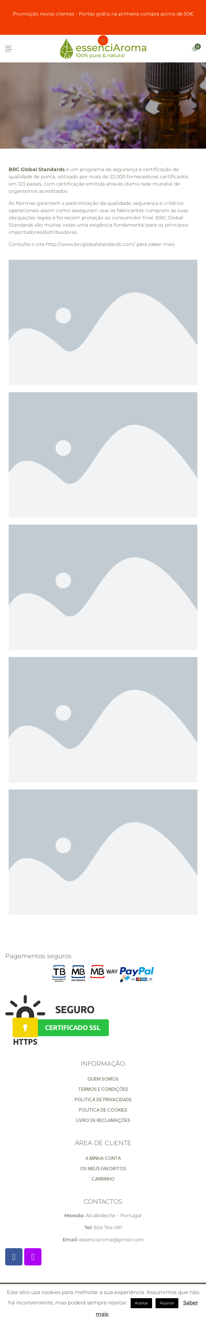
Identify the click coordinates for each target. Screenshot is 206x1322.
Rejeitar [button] (167, 1303)
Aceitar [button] (141, 1303)
